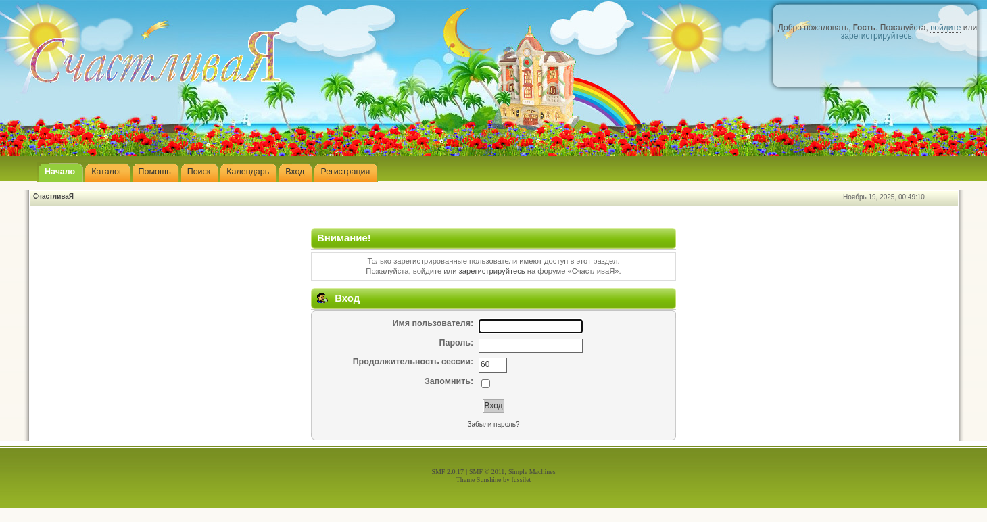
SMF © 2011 (486, 471)
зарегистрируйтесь (876, 36)
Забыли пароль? (493, 424)
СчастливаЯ (53, 196)
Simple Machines (532, 471)
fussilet (521, 479)
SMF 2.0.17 (447, 471)
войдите (945, 27)
